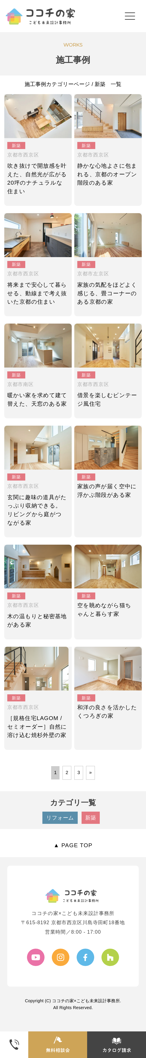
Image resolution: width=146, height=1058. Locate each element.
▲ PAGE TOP (73, 845)
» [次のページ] (90, 772)
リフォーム (60, 818)
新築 (90, 818)
